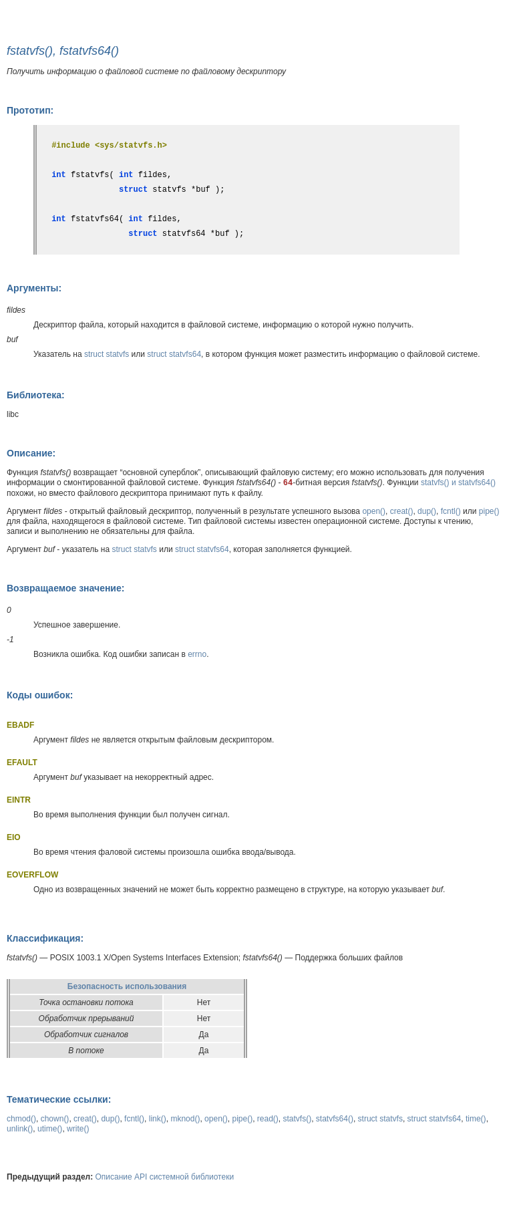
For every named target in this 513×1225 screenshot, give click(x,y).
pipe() (489, 511)
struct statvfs (106, 354)
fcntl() (451, 511)
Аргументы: (34, 288)
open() (373, 511)
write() (78, 1128)
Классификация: (45, 938)
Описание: (31, 453)
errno (197, 654)
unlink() (20, 1128)
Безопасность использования (126, 986)
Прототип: (30, 110)
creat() (401, 511)
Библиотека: (36, 395)
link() (157, 1118)
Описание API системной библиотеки (165, 1177)
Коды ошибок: (40, 695)
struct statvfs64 (174, 354)
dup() (426, 511)
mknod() (185, 1118)
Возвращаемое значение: (65, 588)
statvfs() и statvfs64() (458, 482)
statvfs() (297, 1118)
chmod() (21, 1118)
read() (268, 1118)
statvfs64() (334, 1118)
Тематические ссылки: (59, 1099)
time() (476, 1118)
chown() (55, 1118)
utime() (49, 1128)
